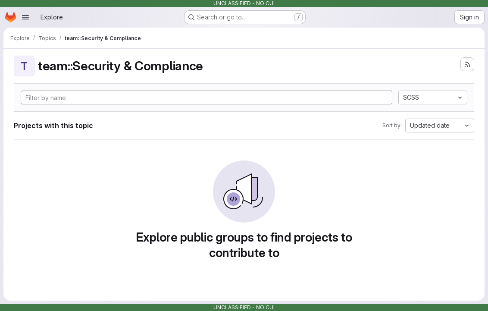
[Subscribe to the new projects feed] (467, 64)
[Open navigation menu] (25, 17)
